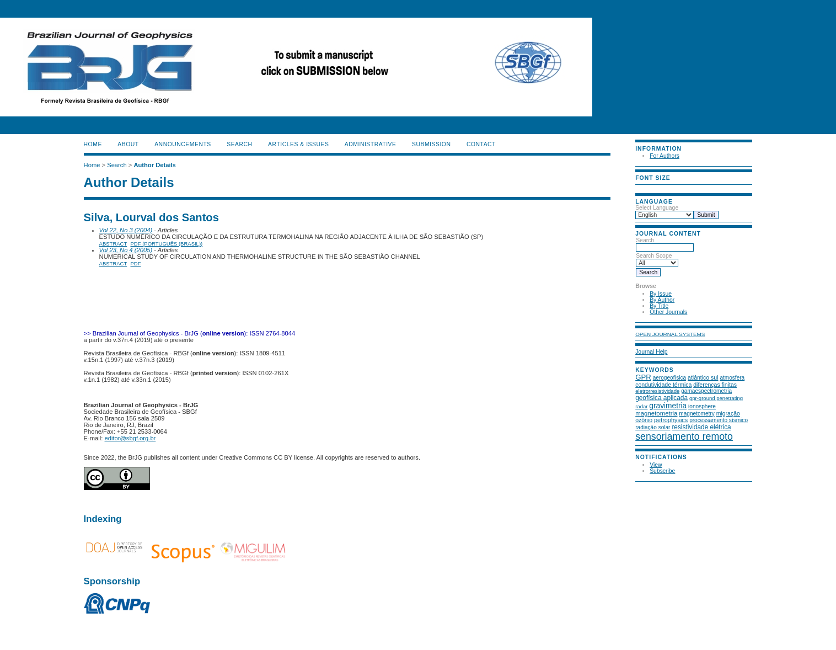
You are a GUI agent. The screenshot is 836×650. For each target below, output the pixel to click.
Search (665, 244)
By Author (662, 300)
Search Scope (657, 259)
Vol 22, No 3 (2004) (126, 230)
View (656, 465)
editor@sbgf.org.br (130, 438)
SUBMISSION (431, 144)
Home (93, 144)
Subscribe (662, 471)
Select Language (656, 208)
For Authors (664, 156)
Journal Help (651, 352)
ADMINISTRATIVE (370, 144)
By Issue (661, 294)
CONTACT (481, 144)
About (127, 144)
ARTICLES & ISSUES (298, 144)
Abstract (113, 244)
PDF (136, 263)
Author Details (154, 165)
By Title (659, 306)
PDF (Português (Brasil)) (167, 244)
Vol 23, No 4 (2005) (126, 250)
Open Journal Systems (670, 334)
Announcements (182, 144)
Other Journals (668, 312)
